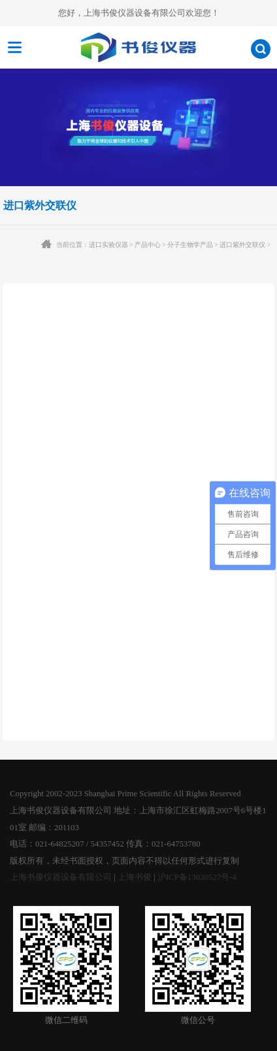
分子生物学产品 (190, 244)
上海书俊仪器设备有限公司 (61, 877)
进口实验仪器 (108, 244)
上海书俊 (135, 877)
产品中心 (148, 244)
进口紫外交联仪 (242, 244)
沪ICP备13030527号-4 (196, 877)
